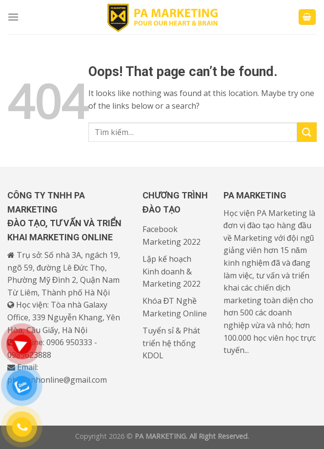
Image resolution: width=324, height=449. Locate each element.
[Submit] (307, 131)
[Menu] (13, 17)
